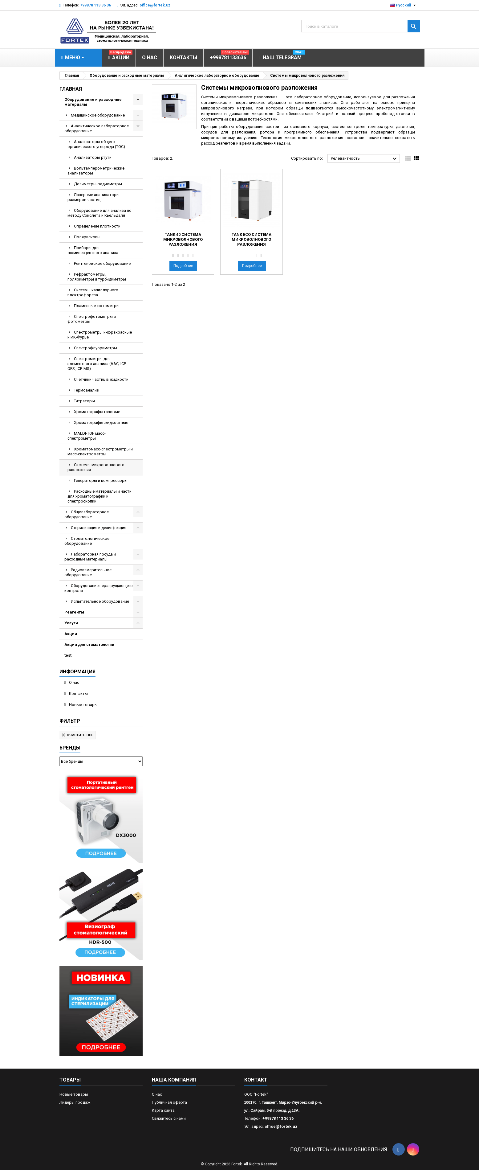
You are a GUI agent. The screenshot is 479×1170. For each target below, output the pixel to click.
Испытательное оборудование (100, 601)
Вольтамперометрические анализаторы (95, 170)
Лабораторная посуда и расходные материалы (90, 556)
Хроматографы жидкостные (101, 422)
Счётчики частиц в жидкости (101, 379)
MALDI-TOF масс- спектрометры (86, 436)
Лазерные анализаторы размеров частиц (93, 197)
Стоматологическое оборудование (86, 541)
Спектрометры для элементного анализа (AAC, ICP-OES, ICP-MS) (97, 363)
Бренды (69, 748)
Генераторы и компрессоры (101, 480)
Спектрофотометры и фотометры (91, 319)
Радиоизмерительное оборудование (88, 572)
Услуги (71, 623)
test (67, 655)
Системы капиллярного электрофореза (92, 292)
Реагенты (74, 612)
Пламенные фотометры (97, 305)
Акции (70, 633)
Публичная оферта (169, 1102)
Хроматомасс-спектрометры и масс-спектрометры (100, 451)
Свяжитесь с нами (169, 1118)
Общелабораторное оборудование (86, 514)
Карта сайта (163, 1110)
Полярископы (87, 237)
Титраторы (84, 401)
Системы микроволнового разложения (95, 467)
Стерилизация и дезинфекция (98, 527)
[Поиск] (360, 26)
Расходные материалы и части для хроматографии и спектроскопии (99, 496)
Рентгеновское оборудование (102, 263)
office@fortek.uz (155, 5)
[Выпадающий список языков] (403, 5)
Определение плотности (97, 226)
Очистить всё (77, 734)
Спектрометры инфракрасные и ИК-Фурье (99, 334)
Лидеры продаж (74, 1102)
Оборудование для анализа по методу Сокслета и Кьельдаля (99, 213)
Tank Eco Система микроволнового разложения (251, 239)
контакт (255, 1080)
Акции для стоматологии (89, 644)
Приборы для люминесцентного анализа (92, 250)
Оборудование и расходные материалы (93, 102)
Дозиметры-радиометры (98, 184)
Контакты (78, 693)
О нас (73, 682)
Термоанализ (86, 390)
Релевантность (364, 158)
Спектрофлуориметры (95, 348)
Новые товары (83, 704)
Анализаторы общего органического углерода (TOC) (96, 144)
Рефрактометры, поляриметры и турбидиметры (96, 276)
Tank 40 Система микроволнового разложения (183, 239)
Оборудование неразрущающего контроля (98, 588)
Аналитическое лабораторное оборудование (96, 128)
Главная (70, 89)
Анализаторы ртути (93, 157)
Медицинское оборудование (98, 115)
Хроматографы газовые (97, 411)
